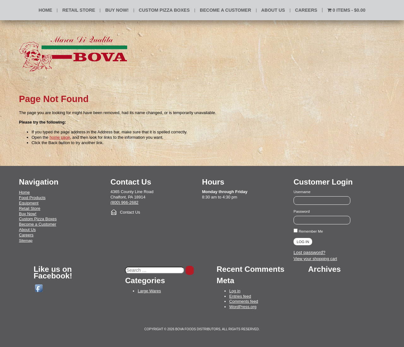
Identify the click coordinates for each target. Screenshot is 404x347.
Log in (234, 291)
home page (60, 137)
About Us (273, 10)
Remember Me (308, 231)
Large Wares (149, 291)
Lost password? (309, 252)
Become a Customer (225, 10)
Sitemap (26, 240)
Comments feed (243, 301)
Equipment (29, 203)
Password (302, 211)
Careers (306, 10)
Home (45, 10)
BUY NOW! (116, 10)
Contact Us (130, 212)
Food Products (32, 197)
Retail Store (78, 10)
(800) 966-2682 (124, 202)
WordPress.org (242, 306)
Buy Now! (27, 213)
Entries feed (240, 296)
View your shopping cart (315, 258)
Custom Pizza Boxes (164, 10)
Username (302, 192)
